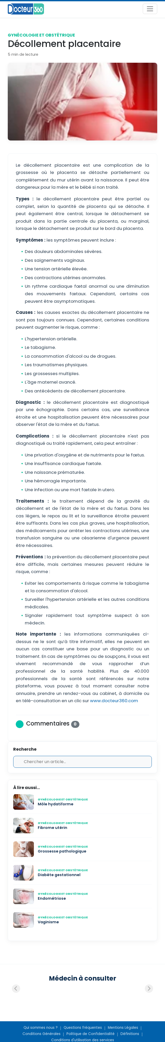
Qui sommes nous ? (41, 1027)
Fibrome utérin (52, 827)
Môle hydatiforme (55, 804)
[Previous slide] (16, 988)
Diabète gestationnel (59, 874)
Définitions (130, 1033)
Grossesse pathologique (62, 851)
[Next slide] (149, 988)
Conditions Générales (41, 1033)
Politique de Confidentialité (90, 1033)
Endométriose (52, 898)
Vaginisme (48, 922)
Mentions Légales (123, 1027)
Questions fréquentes (83, 1027)
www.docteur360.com (114, 701)
